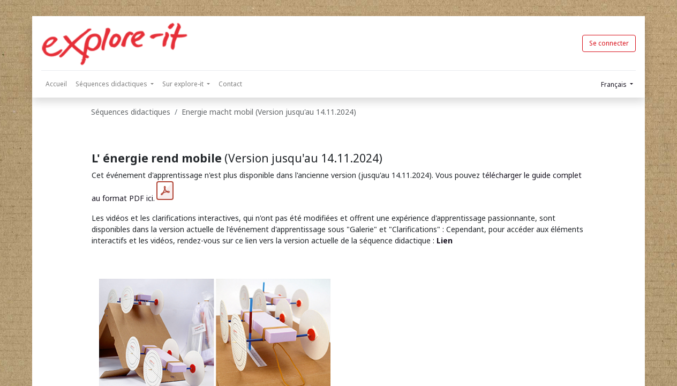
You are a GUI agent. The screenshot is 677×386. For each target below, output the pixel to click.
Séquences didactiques (130, 112)
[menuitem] (56, 84)
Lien (445, 240)
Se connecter (609, 43)
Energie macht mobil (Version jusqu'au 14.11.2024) (269, 112)
